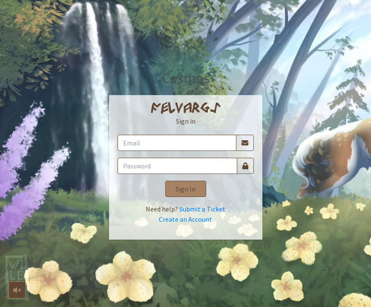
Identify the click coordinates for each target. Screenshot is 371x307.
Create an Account (185, 219)
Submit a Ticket (202, 209)
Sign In (185, 189)
